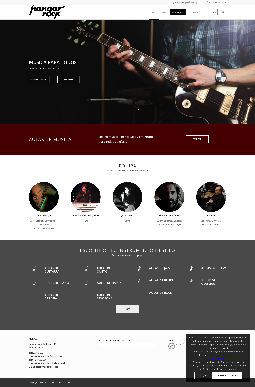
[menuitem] (214, 2)
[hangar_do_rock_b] (47, 12)
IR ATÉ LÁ (180, 344)
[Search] (223, 12)
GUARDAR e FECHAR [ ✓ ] (227, 375)
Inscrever (143, 79)
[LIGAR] (127, 309)
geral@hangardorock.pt (185, 2)
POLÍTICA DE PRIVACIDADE (214, 2)
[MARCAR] (197, 139)
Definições (202, 375)
